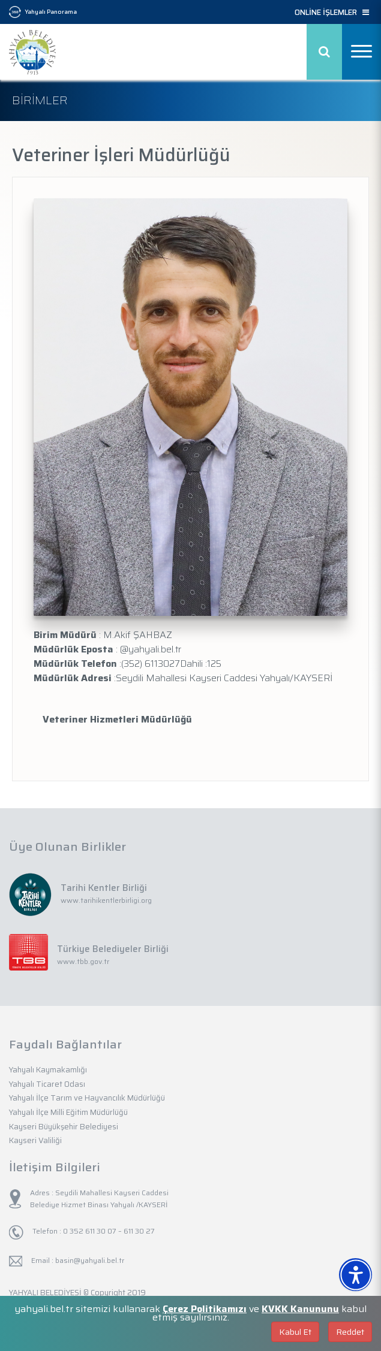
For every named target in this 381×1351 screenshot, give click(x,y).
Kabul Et (295, 1331)
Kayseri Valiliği (35, 1140)
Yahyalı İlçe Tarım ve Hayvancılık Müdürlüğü (87, 1098)
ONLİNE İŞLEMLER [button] (332, 13)
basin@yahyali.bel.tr (89, 1260)
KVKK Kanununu (300, 1308)
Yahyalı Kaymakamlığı (48, 1069)
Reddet (350, 1331)
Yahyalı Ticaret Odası (47, 1084)
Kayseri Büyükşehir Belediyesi (63, 1126)
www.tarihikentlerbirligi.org (106, 900)
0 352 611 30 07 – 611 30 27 (108, 1231)
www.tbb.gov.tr (83, 961)
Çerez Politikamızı (205, 1308)
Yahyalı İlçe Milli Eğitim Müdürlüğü (68, 1112)
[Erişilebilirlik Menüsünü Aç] (355, 1274)
